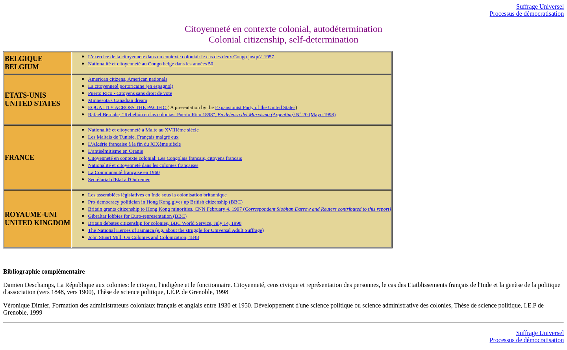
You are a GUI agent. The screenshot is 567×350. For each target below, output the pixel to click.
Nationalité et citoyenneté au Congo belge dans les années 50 (150, 64)
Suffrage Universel (540, 6)
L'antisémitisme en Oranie (115, 151)
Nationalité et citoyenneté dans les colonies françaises (143, 165)
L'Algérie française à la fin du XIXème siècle (134, 144)
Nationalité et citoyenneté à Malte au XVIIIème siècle (143, 130)
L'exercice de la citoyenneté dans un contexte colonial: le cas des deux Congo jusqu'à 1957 (181, 56)
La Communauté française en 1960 (124, 172)
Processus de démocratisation (527, 13)
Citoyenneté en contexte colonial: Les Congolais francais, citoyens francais (165, 158)
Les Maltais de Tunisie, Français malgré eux (133, 137)
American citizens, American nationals (127, 79)
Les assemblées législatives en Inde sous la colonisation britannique (157, 195)
